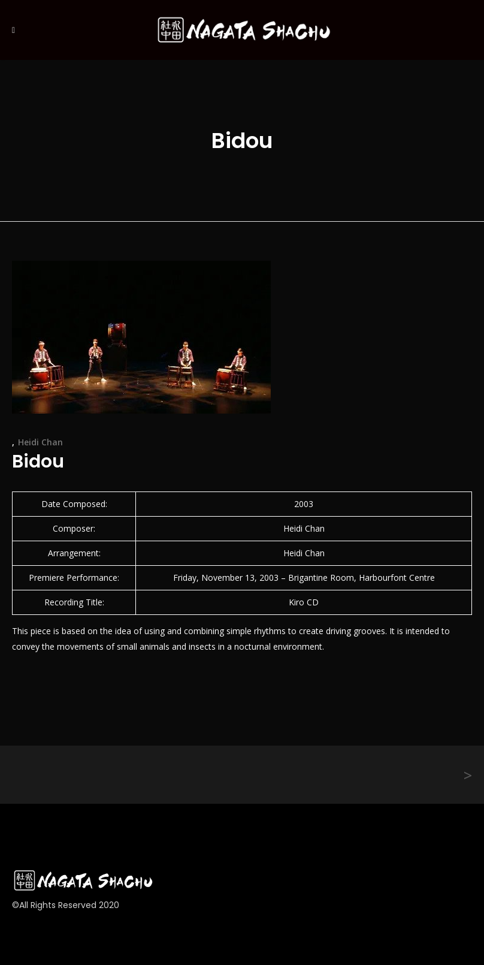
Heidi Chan (40, 442)
